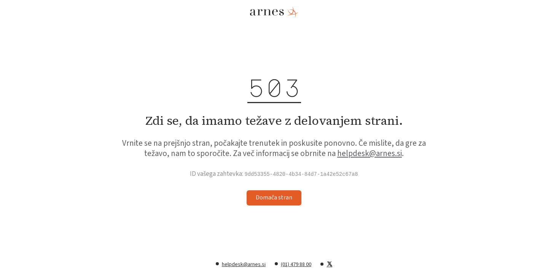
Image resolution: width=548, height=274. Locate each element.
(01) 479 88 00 (296, 264)
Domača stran (274, 197)
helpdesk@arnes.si (369, 153)
